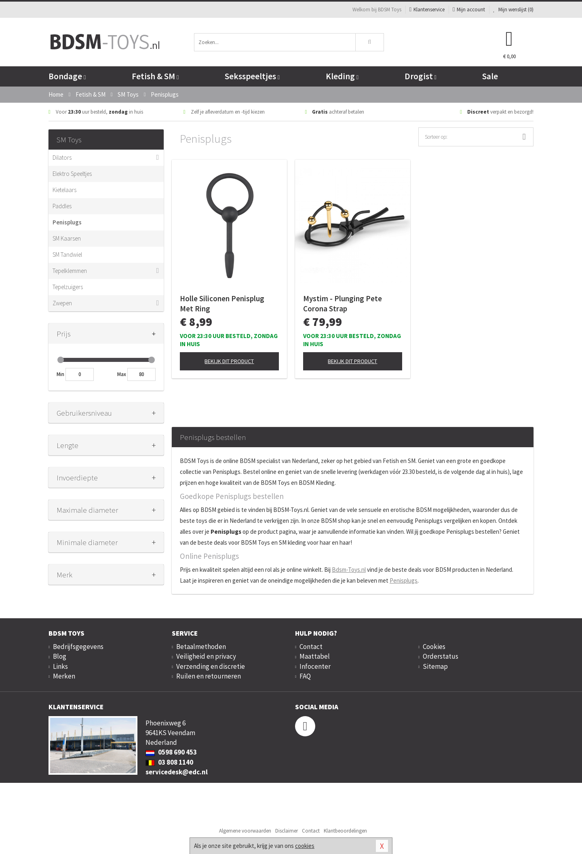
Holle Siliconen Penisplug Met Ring (222, 303)
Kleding (342, 76)
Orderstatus (440, 656)
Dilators (62, 157)
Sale (490, 76)
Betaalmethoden (201, 646)
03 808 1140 (169, 762)
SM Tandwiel (67, 254)
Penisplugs (67, 222)
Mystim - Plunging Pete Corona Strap (342, 303)
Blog (59, 656)
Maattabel (314, 656)
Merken (64, 676)
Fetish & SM (155, 76)
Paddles (62, 206)
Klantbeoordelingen (345, 830)
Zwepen (62, 303)
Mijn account (469, 9)
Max (121, 374)
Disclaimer (286, 830)
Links (60, 666)
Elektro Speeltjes (72, 174)
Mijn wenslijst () (513, 9)
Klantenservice (427, 9)
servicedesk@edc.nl (177, 771)
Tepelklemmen (70, 271)
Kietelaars (64, 190)
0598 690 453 (171, 752)
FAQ (305, 676)
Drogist (420, 76)
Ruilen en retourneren (208, 676)
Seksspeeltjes (252, 76)
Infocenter (315, 666)
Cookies (434, 646)
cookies (304, 846)
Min (60, 374)
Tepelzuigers (68, 287)
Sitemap (435, 666)
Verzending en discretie (210, 666)
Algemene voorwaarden (245, 830)
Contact (311, 646)
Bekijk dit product (229, 361)
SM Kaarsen (67, 238)
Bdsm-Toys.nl (349, 569)
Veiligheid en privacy (206, 656)
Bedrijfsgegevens (78, 646)
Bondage (67, 76)
